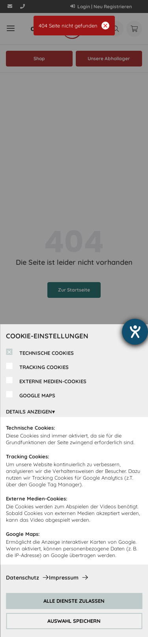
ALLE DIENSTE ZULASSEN (74, 601)
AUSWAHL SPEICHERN (74, 621)
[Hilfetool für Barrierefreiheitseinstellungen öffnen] (135, 332)
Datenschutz (22, 577)
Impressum (64, 577)
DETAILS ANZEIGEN (29, 411)
